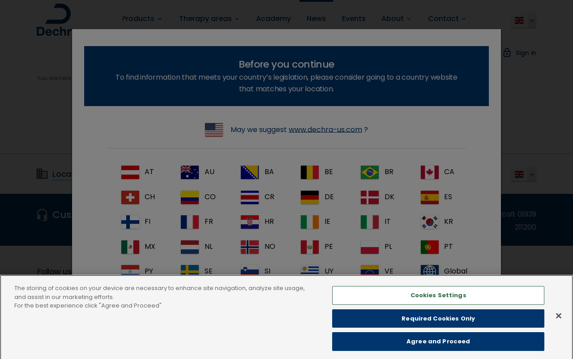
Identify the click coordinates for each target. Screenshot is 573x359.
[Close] (559, 324)
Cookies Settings (438, 303)
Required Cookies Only (438, 327)
